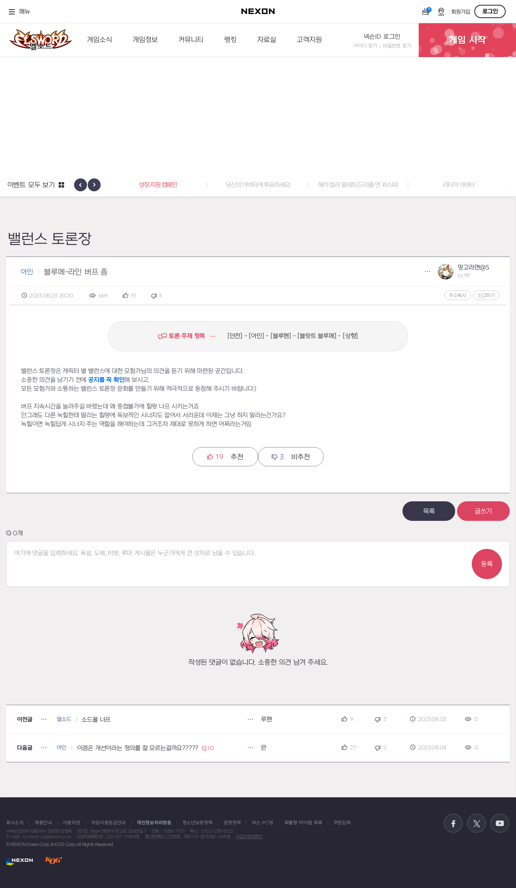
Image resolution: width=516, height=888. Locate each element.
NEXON (19, 861)
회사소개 (15, 822)
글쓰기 (483, 511)
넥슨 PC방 (262, 822)
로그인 (490, 11)
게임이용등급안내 (108, 822)
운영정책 (232, 822)
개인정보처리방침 (154, 822)
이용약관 (71, 822)
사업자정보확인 (249, 836)
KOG (54, 861)
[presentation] (80, 184)
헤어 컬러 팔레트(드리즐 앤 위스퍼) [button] (358, 185)
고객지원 (309, 40)
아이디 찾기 (365, 46)
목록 (429, 511)
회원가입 (460, 12)
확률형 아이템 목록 (303, 822)
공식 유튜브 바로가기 (500, 823)
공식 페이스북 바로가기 (453, 823)
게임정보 (145, 40)
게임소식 (99, 40)
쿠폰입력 (342, 822)
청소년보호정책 (197, 822)
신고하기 (486, 295)
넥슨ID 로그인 (382, 37)
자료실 (266, 40)
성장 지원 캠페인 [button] (158, 185)
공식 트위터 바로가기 (477, 823)
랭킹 (230, 40)
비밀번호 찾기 (397, 46)
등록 (487, 564)
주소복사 (457, 295)
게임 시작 (467, 40)
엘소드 (38, 40)
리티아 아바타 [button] (459, 185)
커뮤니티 (190, 40)
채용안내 (43, 822)
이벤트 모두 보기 (31, 185)
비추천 (291, 457)
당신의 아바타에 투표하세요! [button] (258, 185)
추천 (225, 457)
